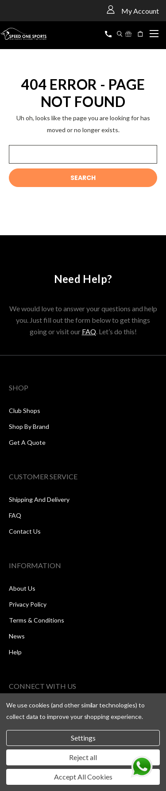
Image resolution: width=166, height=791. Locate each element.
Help (15, 652)
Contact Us (25, 531)
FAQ (89, 331)
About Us (22, 588)
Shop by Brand (29, 426)
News (17, 636)
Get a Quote (27, 442)
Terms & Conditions (36, 620)
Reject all (83, 757)
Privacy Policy (27, 604)
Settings (83, 738)
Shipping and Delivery (39, 499)
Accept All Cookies (83, 776)
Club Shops (24, 410)
